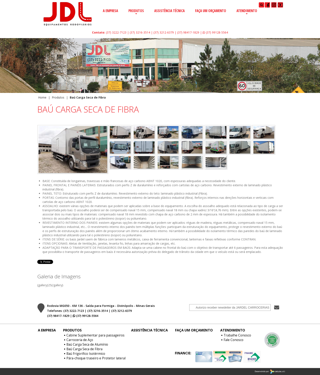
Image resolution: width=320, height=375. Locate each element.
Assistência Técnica (169, 10)
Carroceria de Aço (79, 340)
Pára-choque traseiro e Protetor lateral (96, 358)
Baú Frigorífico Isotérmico (85, 354)
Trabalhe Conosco (237, 335)
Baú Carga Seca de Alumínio (87, 344)
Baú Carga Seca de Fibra (84, 349)
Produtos (136, 10)
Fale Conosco (233, 340)
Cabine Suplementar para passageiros (95, 335)
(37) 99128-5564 (215, 32)
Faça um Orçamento (210, 10)
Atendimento (247, 10)
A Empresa (110, 10)
